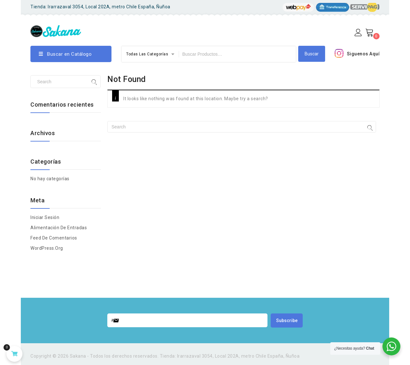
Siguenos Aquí (363, 53)
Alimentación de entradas (58, 227)
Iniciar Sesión (44, 217)
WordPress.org (46, 248)
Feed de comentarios (53, 237)
